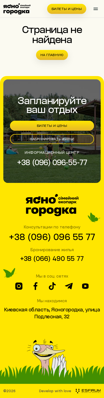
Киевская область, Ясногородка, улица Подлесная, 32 (52, 312)
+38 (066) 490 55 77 (52, 258)
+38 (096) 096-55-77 (52, 162)
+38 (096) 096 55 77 (52, 236)
